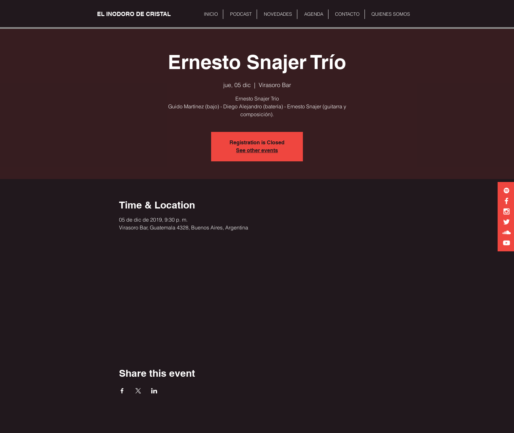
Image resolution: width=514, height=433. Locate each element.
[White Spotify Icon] (506, 190)
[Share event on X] (138, 390)
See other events (257, 150)
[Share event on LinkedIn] (154, 390)
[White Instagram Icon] (506, 211)
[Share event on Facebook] (122, 390)
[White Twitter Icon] (506, 222)
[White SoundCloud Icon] (506, 232)
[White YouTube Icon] (506, 243)
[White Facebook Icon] (506, 201)
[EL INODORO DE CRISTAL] (134, 14)
